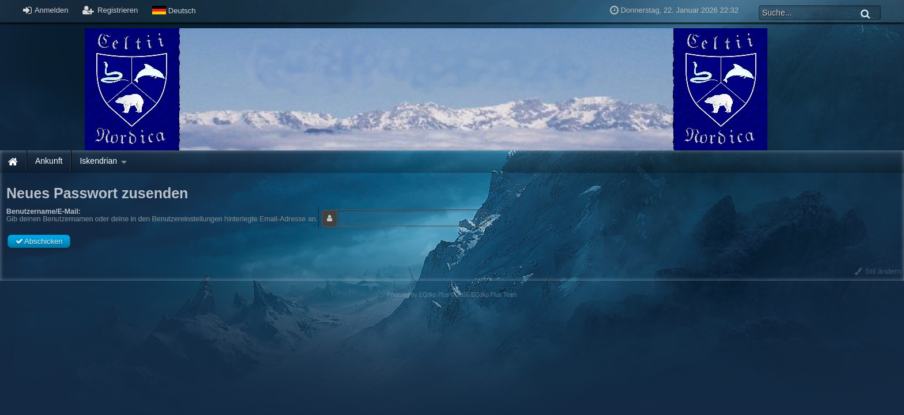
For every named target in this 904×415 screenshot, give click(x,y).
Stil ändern (877, 271)
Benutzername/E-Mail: (43, 211)
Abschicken (39, 241)
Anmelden (45, 10)
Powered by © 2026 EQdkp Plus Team (452, 295)
